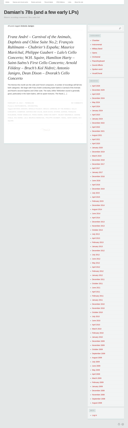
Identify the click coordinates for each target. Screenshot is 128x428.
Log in (94, 415)
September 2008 (98, 399)
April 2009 (96, 374)
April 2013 (96, 238)
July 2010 (96, 316)
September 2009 (98, 354)
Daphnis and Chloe (34, 112)
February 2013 (98, 242)
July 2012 (96, 255)
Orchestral (33, 106)
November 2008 (98, 395)
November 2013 (98, 226)
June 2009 (96, 366)
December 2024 (98, 98)
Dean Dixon (48, 112)
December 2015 (98, 189)
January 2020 (97, 148)
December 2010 (98, 304)
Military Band (97, 49)
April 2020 (96, 143)
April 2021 (96, 139)
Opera (94, 53)
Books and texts (36, 2)
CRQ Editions (60, 2)
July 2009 (96, 362)
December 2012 (98, 251)
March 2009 (96, 378)
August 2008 (97, 403)
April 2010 (96, 325)
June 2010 (96, 321)
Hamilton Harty (50, 115)
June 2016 (96, 181)
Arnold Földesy (35, 109)
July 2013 (96, 234)
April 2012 (96, 267)
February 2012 (98, 271)
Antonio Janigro (20, 109)
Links (69, 2)
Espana (64, 112)
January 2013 (97, 246)
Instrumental (21, 106)
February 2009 (98, 382)
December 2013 (98, 222)
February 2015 (98, 201)
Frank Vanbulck (24, 115)
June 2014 (96, 213)
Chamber (95, 40)
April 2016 (96, 185)
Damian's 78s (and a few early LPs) (41, 12)
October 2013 (97, 230)
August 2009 (97, 358)
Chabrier (21, 112)
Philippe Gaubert (53, 118)
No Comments (77, 103)
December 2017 (98, 164)
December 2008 (98, 391)
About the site (79, 2)
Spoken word (97, 69)
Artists (7, 2)
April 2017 (96, 168)
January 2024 (97, 111)
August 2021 (97, 135)
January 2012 (97, 275)
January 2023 (97, 119)
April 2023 (96, 115)
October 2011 (97, 284)
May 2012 (96, 263)
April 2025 (96, 94)
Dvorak (57, 112)
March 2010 (96, 329)
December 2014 (98, 205)
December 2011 (98, 279)
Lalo (26, 118)
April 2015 (96, 197)
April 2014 (96, 218)
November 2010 (98, 308)
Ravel (64, 118)
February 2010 (98, 333)
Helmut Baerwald (65, 115)
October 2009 (97, 349)
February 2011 (98, 296)
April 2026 (96, 86)
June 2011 (96, 288)
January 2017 (97, 172)
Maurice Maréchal (37, 118)
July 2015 (96, 193)
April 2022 (96, 127)
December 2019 (98, 152)
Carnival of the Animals (60, 109)
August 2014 (97, 209)
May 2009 (96, 370)
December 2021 (98, 131)
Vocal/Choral (97, 73)
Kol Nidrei (18, 118)
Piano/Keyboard (98, 61)
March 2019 (96, 156)
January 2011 (97, 300)
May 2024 (96, 102)
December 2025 (98, 90)
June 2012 (96, 259)
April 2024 (96, 106)
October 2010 (97, 312)
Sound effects (97, 65)
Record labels (48, 2)
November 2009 (98, 345)
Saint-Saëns (72, 118)
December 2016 (98, 176)
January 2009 (97, 386)
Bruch (46, 109)
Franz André (37, 115)
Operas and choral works (20, 2)
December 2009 (98, 341)
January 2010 (97, 337)
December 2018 (98, 160)
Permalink (29, 103)
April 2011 (96, 292)
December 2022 (98, 123)
